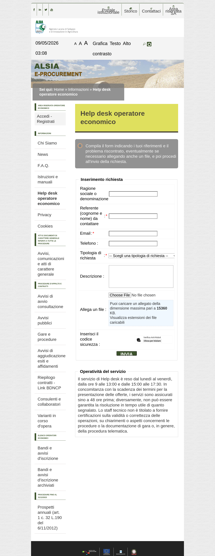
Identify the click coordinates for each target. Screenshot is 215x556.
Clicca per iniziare (152, 341)
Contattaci (151, 10)
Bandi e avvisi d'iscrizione (48, 453)
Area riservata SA (173, 10)
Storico (130, 10)
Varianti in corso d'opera (47, 420)
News (43, 154)
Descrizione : (92, 276)
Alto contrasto (112, 48)
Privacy (44, 214)
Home (59, 89)
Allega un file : (93, 309)
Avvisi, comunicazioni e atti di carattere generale (51, 264)
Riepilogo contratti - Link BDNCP (49, 382)
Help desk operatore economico (49, 198)
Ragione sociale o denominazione (94, 193)
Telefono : (89, 243)
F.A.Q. (43, 165)
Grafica (100, 43)
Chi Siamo (47, 143)
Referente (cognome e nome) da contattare (91, 216)
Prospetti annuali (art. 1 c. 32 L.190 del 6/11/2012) (50, 517)
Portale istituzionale (108, 10)
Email (85, 233)
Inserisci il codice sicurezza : (90, 339)
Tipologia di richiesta (90, 255)
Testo (115, 43)
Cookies (45, 226)
